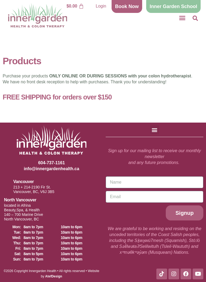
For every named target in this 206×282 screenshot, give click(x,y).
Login (101, 6)
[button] (182, 18)
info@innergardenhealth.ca (51, 168)
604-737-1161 (51, 162)
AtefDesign (53, 276)
